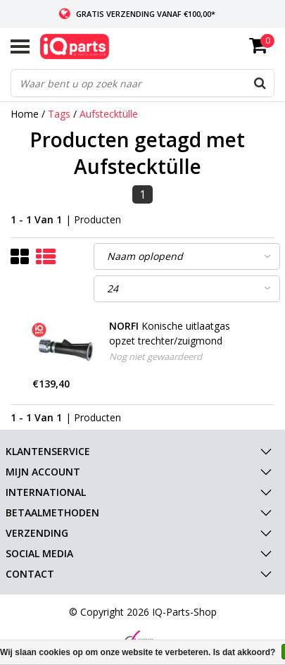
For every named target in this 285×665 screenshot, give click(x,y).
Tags (59, 113)
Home (25, 113)
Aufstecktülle (109, 113)
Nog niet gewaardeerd (155, 356)
